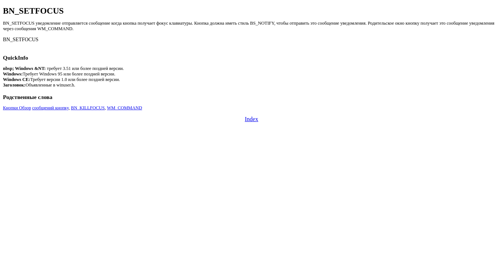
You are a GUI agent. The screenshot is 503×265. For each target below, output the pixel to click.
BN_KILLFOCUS (88, 107)
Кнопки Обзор (17, 107)
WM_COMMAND (124, 107)
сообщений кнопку (50, 107)
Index (251, 119)
